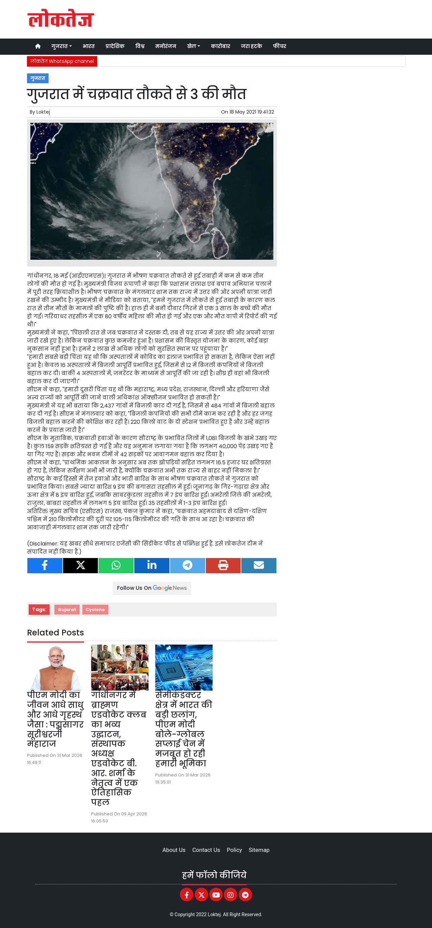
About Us (173, 849)
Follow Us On (152, 588)
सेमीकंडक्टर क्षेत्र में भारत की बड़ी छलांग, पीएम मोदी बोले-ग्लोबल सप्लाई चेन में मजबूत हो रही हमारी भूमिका (183, 729)
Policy (234, 849)
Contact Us (206, 849)
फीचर (279, 46)
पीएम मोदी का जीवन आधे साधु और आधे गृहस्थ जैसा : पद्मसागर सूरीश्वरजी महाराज (55, 719)
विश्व (139, 46)
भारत (89, 46)
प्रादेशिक (115, 46)
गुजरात (37, 78)
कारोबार (220, 46)
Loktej (43, 112)
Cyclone (95, 609)
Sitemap (259, 849)
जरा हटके (251, 46)
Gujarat (67, 609)
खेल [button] (191, 46)
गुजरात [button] (59, 46)
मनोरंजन (165, 46)
